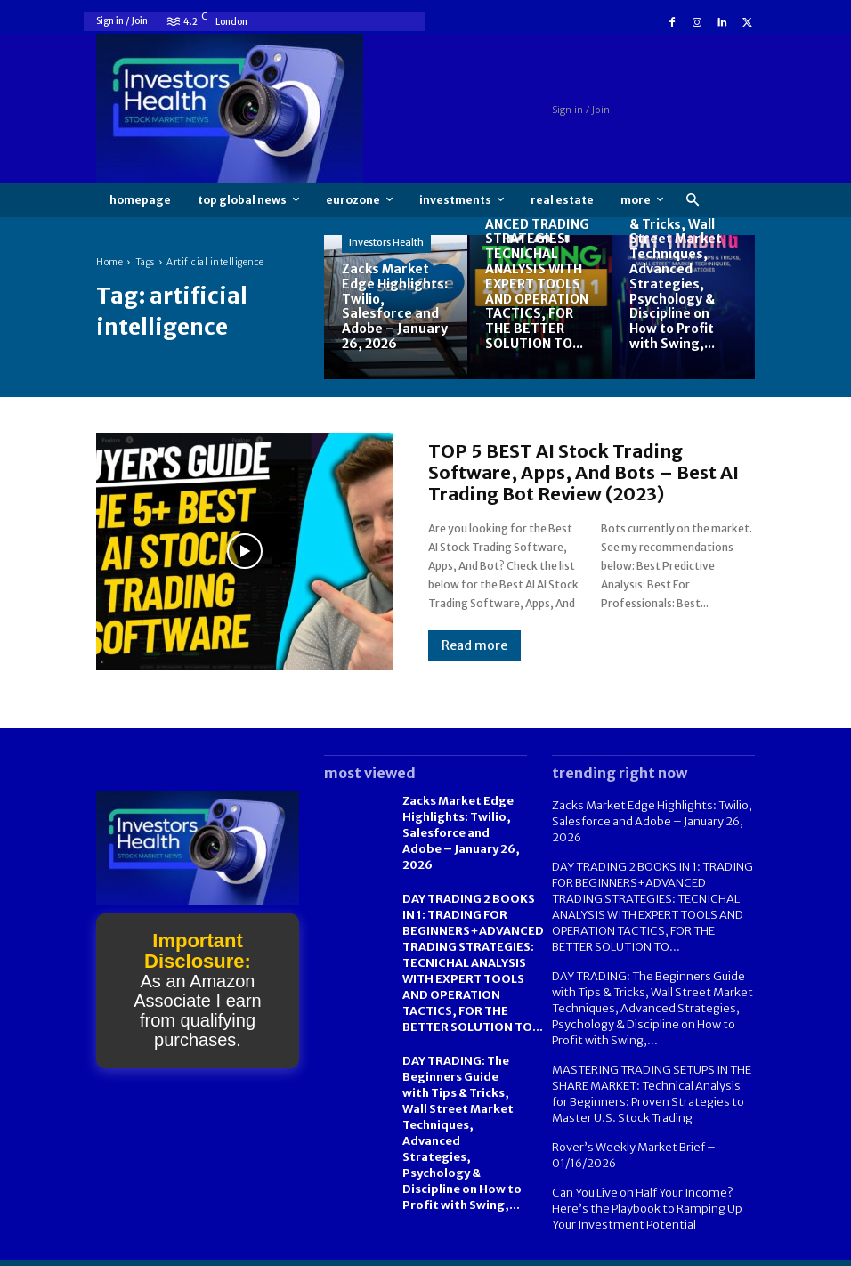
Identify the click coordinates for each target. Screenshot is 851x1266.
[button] (692, 200)
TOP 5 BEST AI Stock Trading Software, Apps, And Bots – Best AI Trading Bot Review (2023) (583, 472)
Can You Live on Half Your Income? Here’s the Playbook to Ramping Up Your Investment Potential (642, 1185)
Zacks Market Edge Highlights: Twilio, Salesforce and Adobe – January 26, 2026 (647, 819)
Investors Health (386, 242)
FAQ (672, 1250)
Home (109, 262)
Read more (474, 645)
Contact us (728, 1250)
